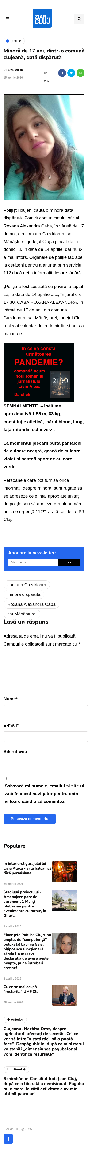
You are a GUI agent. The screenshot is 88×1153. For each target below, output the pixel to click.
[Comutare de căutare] (79, 19)
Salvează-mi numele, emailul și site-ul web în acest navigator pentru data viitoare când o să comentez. (44, 793)
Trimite (69, 562)
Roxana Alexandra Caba (31, 604)
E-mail (11, 725)
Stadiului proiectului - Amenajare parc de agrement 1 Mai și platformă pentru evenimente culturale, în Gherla (25, 904)
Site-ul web (15, 751)
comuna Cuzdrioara (26, 584)
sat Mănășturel (22, 613)
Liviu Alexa (15, 70)
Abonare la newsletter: (32, 552)
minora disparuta (24, 594)
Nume (11, 698)
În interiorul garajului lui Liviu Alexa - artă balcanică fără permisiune (28, 868)
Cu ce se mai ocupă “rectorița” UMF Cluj (21, 989)
